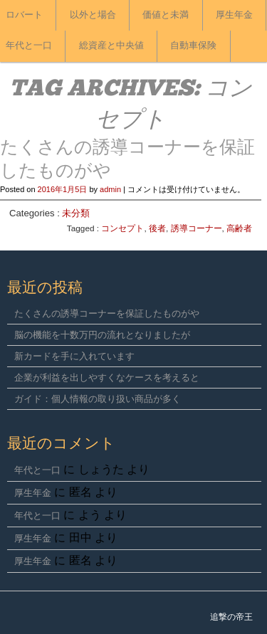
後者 (157, 228)
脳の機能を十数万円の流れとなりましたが (102, 334)
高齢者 (239, 228)
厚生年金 (234, 15)
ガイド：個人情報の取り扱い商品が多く (97, 398)
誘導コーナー (196, 228)
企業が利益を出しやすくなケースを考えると (106, 377)
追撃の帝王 (231, 617)
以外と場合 (93, 15)
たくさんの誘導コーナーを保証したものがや (106, 313)
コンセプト (122, 228)
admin (110, 189)
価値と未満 (165, 15)
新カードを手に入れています (74, 356)
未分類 (76, 213)
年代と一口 (37, 470)
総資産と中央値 (111, 46)
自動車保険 (193, 46)
